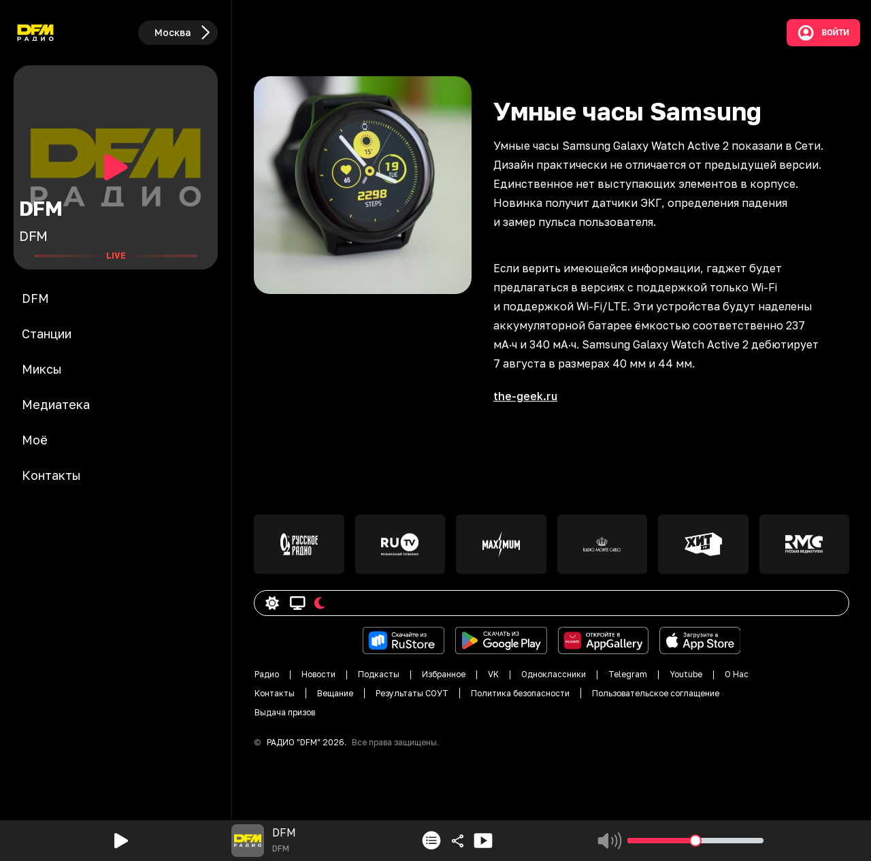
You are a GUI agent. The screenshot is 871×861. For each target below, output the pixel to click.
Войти (823, 33)
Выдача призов (284, 712)
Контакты (274, 693)
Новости (318, 674)
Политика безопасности (520, 693)
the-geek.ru (525, 396)
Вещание (335, 693)
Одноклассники (553, 674)
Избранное (443, 674)
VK (493, 674)
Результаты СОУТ (412, 693)
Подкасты (378, 674)
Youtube (686, 674)
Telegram (627, 674)
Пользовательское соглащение (655, 693)
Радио (266, 674)
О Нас (737, 674)
